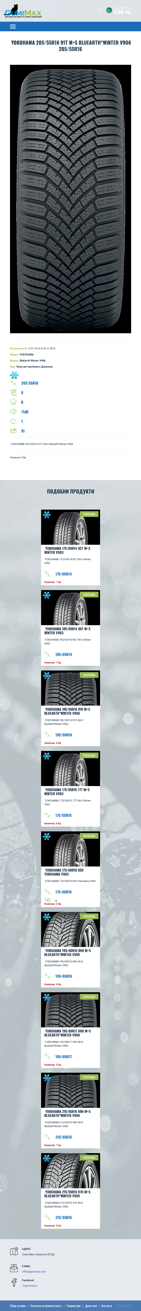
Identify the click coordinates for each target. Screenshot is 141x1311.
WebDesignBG (123, 1306)
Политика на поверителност (46, 1306)
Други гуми (91, 1306)
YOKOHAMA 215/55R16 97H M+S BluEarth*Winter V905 (67, 1193)
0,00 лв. (127, 11)
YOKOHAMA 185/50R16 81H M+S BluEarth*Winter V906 (67, 711)
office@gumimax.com (34, 1271)
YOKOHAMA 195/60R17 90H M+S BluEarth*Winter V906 (67, 1032)
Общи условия (18, 1306)
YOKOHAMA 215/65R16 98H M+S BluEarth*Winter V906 (67, 1113)
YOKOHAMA (89, 514)
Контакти (106, 1306)
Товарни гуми (73, 1306)
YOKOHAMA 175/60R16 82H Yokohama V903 (63, 872)
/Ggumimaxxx (29, 1285)
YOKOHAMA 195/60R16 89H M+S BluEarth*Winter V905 (67, 952)
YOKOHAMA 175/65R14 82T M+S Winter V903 (67, 550)
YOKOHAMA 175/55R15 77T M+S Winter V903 (67, 791)
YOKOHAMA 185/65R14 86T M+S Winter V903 (67, 630)
